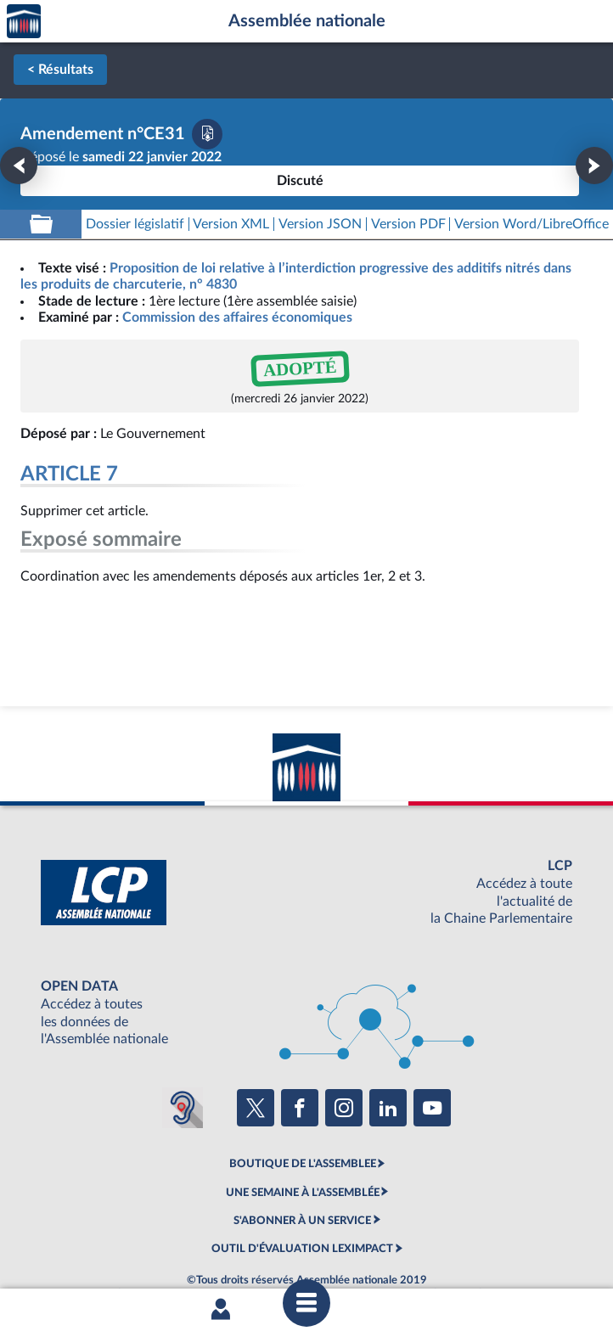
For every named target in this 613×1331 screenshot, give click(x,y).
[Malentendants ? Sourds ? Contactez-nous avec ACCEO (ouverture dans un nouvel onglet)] (182, 1107)
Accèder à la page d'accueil (24, 21)
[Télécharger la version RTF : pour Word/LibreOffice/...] (531, 224)
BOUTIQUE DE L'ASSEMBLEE (302, 1164)
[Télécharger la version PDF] (207, 134)
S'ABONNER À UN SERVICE (302, 1221)
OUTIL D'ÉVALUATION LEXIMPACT (302, 1249)
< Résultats (60, 69)
